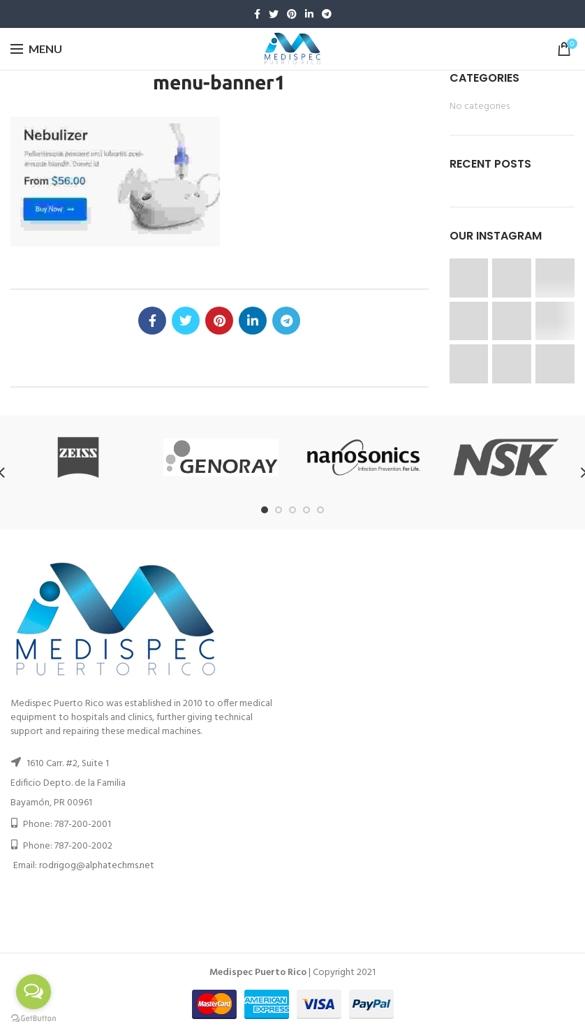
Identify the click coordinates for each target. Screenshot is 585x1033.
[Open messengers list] (33, 991)
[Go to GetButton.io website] (33, 1018)
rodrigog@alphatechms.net (96, 866)
